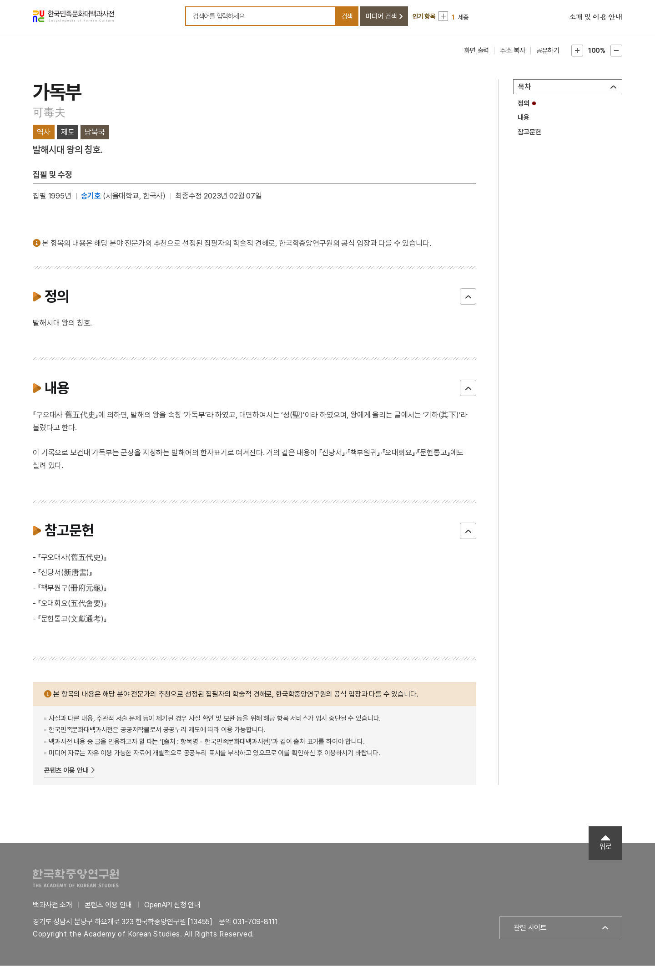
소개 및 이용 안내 (595, 18)
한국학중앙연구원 (76, 879)
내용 (523, 119)
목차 (524, 88)
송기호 (91, 197)
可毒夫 (49, 113)
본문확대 (577, 52)
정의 (523, 105)
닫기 (468, 298)
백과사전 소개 (52, 906)
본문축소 (616, 52)
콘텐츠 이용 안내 (66, 772)
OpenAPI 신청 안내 (172, 906)
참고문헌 (529, 133)
